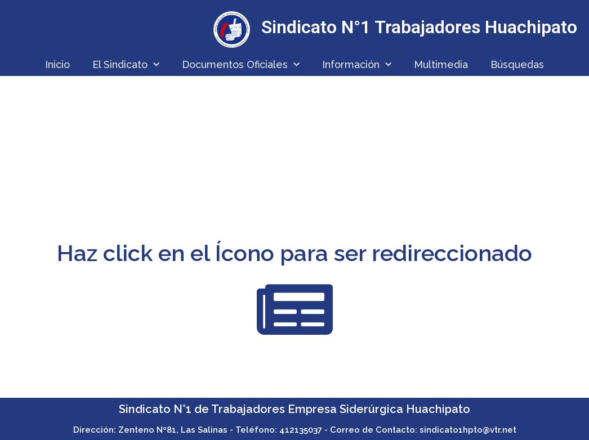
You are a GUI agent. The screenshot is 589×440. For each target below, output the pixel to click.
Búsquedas (517, 64)
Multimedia (441, 64)
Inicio (57, 64)
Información (356, 65)
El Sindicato (125, 65)
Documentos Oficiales (241, 65)
